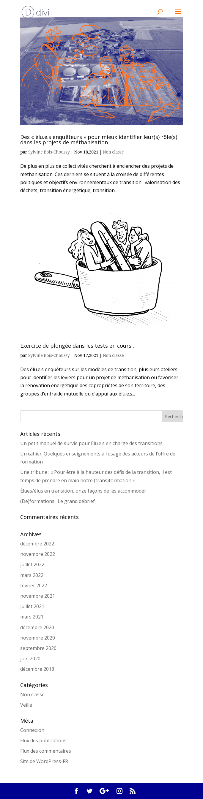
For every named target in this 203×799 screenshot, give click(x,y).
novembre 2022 (37, 554)
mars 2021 (31, 616)
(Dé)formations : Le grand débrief (57, 501)
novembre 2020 (37, 638)
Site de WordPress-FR (44, 761)
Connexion (32, 730)
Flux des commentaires (45, 751)
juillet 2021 (32, 606)
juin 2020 (30, 658)
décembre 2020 (37, 627)
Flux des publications (43, 740)
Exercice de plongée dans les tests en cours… (78, 345)
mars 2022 (31, 575)
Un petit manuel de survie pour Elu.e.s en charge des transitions (91, 443)
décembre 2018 (37, 669)
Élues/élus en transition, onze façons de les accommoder (83, 491)
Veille (26, 705)
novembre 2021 (37, 596)
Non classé (113, 152)
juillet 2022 (32, 564)
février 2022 (33, 585)
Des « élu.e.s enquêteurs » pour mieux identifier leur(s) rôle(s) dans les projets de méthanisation (98, 139)
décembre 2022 (37, 543)
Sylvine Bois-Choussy (49, 152)
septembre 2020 (38, 648)
